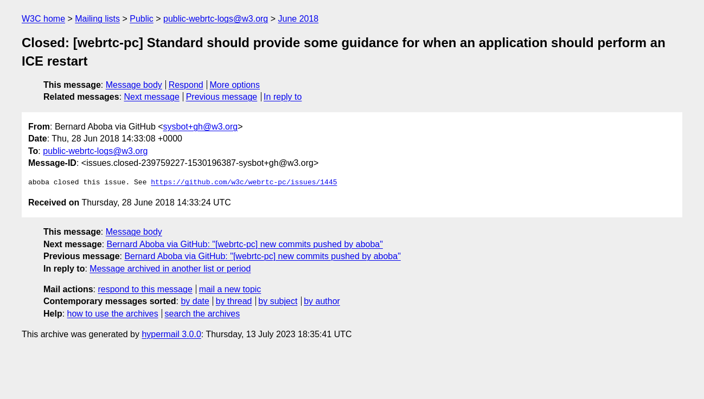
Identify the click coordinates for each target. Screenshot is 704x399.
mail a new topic (230, 289)
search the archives (202, 313)
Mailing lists (97, 18)
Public (141, 18)
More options (235, 84)
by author (322, 301)
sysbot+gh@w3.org (200, 126)
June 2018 (298, 18)
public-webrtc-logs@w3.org (215, 18)
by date (195, 301)
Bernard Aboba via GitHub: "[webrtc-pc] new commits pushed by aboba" (245, 244)
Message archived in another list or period (170, 268)
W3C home (43, 18)
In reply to (283, 96)
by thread (234, 301)
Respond (186, 84)
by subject (277, 301)
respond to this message (145, 289)
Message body (134, 84)
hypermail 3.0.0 (171, 334)
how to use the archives (112, 313)
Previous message (222, 96)
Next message (152, 96)
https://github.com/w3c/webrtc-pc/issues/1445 (244, 183)
